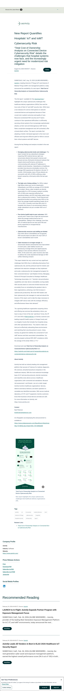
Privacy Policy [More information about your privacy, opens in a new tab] (5, 684)
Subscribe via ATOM (9, 572)
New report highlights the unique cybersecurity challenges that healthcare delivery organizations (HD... (30, 499)
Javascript (6, 574)
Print (4, 564)
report (36, 518)
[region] (32, 684)
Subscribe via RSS (8, 569)
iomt (46, 512)
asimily (16, 512)
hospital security (19, 518)
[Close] (61, 680)
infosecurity (29, 518)
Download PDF (7, 567)
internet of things (19, 515)
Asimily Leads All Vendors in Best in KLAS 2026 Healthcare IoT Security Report (31, 645)
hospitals (38, 515)
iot (22, 512)
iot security (28, 512)
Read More (7, 628)
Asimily (16, 71)
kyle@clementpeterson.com (22, 412)
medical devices (38, 512)
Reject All (56, 687)
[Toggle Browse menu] (57, 9)
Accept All (44, 687)
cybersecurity (29, 515)
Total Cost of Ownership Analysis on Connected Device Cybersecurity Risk (30, 492)
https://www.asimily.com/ (10, 553)
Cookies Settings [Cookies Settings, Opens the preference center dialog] (6, 687)
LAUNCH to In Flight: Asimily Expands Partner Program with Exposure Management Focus (29, 611)
